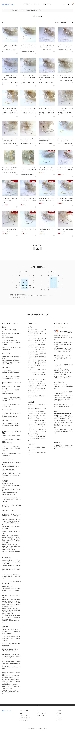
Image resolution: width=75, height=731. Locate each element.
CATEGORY (27, 4)
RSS (39, 715)
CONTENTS (46, 4)
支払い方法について (24, 715)
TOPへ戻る (37, 705)
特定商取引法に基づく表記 (25, 717)
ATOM (42, 715)
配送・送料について (24, 710)
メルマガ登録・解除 (42, 713)
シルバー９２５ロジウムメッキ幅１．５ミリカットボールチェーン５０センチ (9, 200)
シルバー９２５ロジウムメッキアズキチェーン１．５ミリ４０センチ (65, 169)
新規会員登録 (58, 713)
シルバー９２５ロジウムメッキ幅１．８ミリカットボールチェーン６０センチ (9, 77)
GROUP (36, 4)
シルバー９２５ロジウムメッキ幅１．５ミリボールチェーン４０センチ (28, 200)
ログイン (57, 715)
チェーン (41, 10)
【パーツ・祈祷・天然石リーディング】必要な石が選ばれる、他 (22, 10)
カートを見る (59, 717)
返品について (22, 713)
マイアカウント (59, 710)
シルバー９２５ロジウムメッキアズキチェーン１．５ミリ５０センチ (28, 47)
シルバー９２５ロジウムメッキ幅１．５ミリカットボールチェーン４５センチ (28, 77)
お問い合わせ (58, 720)
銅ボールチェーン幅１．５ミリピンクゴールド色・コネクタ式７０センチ (28, 169)
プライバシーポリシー (24, 720)
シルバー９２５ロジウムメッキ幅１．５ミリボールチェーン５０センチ (46, 77)
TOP (4, 10)
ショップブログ (41, 710)
